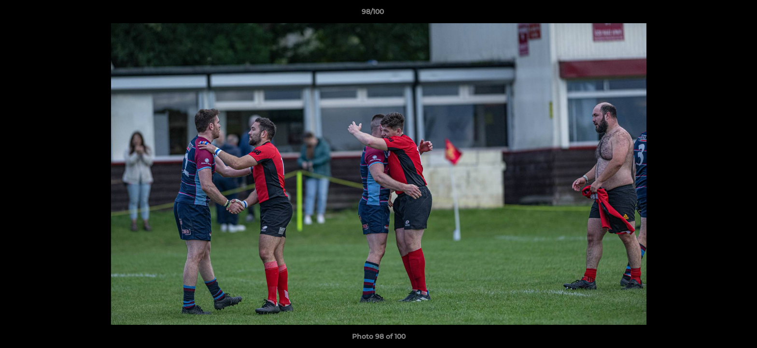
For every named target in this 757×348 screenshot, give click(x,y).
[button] (716, 14)
